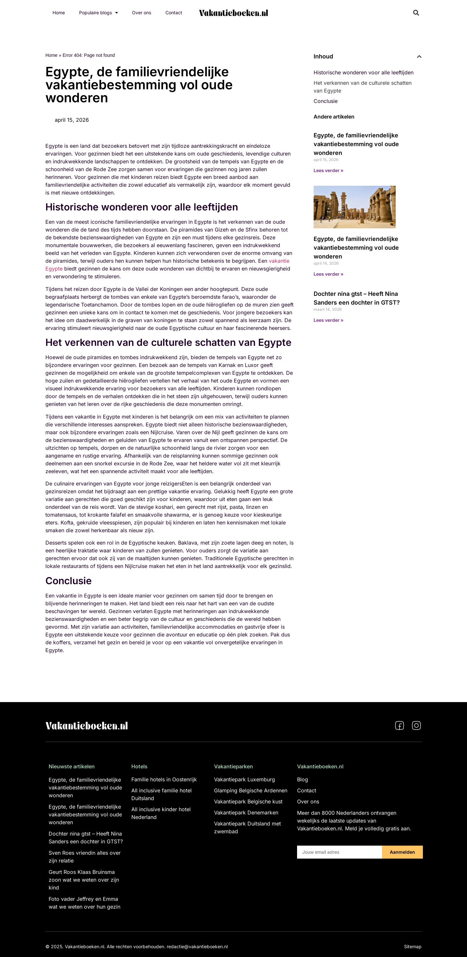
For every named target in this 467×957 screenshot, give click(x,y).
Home (59, 12)
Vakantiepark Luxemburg (244, 779)
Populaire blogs (98, 12)
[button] (416, 12)
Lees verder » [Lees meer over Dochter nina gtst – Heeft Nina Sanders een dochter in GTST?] (328, 320)
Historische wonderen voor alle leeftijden (363, 72)
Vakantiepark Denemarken (246, 812)
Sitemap (413, 946)
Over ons (141, 12)
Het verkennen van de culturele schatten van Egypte (363, 87)
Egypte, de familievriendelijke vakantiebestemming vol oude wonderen (356, 144)
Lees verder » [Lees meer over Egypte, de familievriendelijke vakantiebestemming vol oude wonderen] (328, 170)
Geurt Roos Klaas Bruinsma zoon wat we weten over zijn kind (84, 880)
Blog (302, 779)
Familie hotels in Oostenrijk (164, 779)
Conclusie (326, 101)
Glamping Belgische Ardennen (250, 790)
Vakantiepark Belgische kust (248, 801)
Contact (173, 12)
